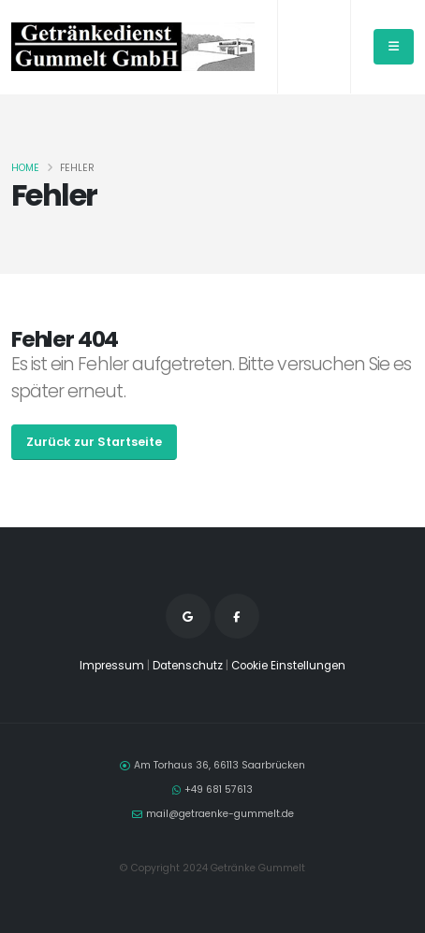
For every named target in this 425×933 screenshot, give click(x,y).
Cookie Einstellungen (288, 665)
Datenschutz (188, 665)
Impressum (112, 665)
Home (25, 168)
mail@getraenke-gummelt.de (220, 814)
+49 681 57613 (218, 789)
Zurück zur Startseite (94, 442)
